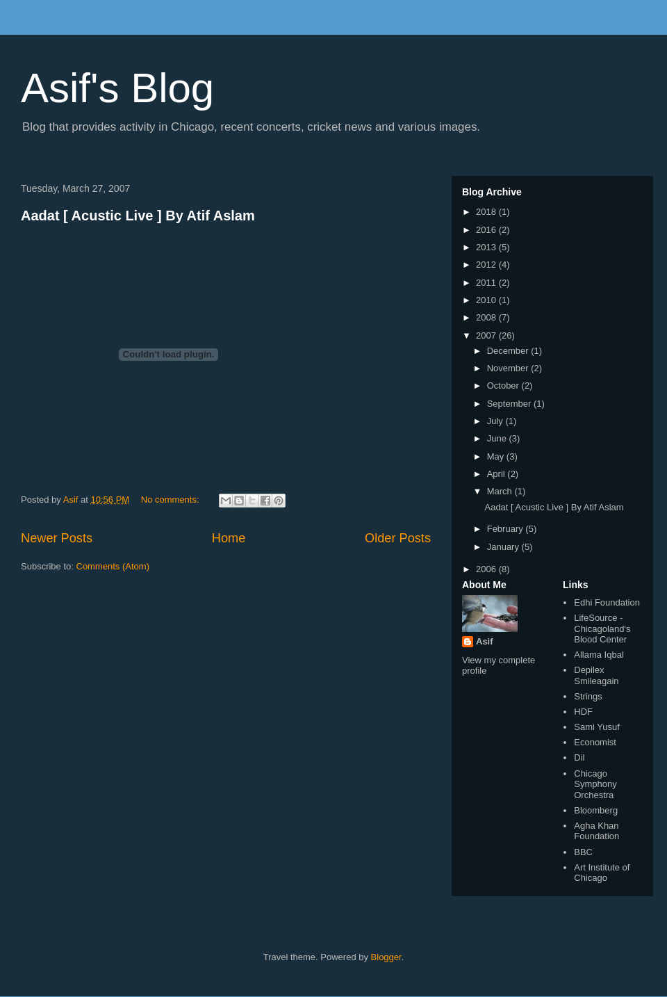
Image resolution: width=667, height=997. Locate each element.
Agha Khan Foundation (596, 831)
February (506, 529)
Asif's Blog (117, 88)
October (504, 385)
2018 (487, 211)
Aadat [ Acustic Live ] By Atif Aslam (138, 215)
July (496, 421)
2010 (487, 300)
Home (229, 538)
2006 (487, 569)
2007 (487, 335)
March (501, 491)
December (509, 351)
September (510, 403)
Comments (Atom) (112, 566)
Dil (579, 757)
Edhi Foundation (607, 602)
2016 (487, 230)
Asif (484, 641)
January (504, 547)
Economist (595, 742)
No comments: (171, 499)
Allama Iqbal (599, 654)
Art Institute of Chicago (601, 873)
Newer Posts (56, 538)
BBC (583, 852)
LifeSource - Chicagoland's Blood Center (602, 629)
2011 (487, 282)
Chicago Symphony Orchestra (595, 784)
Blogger (386, 957)
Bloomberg (596, 810)
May (497, 456)
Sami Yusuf (597, 727)
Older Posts (398, 538)
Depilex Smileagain (596, 675)
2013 (487, 247)
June (498, 438)
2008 (487, 317)
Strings (588, 696)
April (497, 474)
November (509, 368)
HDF (583, 711)
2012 (487, 264)
